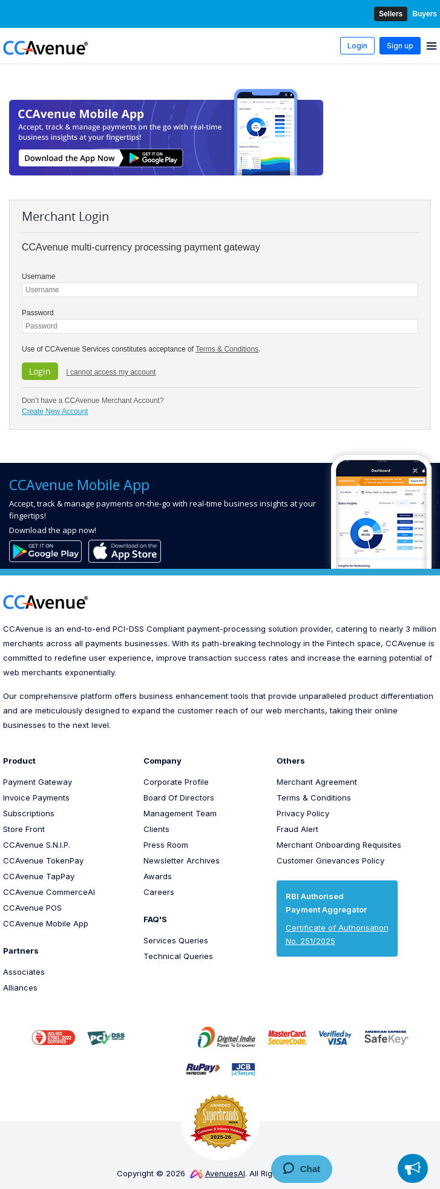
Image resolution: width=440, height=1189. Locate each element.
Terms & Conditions (226, 349)
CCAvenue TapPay (38, 876)
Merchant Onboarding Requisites (339, 845)
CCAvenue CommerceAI (49, 892)
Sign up (400, 45)
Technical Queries (178, 956)
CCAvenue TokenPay (43, 860)
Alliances (20, 987)
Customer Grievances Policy (330, 860)
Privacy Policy (303, 813)
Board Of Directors (178, 797)
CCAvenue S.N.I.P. (36, 845)
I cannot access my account (111, 372)
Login (357, 45)
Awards (157, 876)
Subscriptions (28, 813)
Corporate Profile (176, 782)
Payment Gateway (37, 782)
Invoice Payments (36, 797)
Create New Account (55, 411)
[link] (161, 1037)
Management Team (180, 813)
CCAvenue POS (32, 907)
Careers (158, 892)
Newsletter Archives (181, 860)
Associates (24, 972)
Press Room (165, 845)
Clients (156, 829)
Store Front (24, 829)
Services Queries (175, 940)
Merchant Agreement (317, 782)
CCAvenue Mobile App (45, 923)
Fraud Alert (297, 829)
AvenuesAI (217, 1173)
